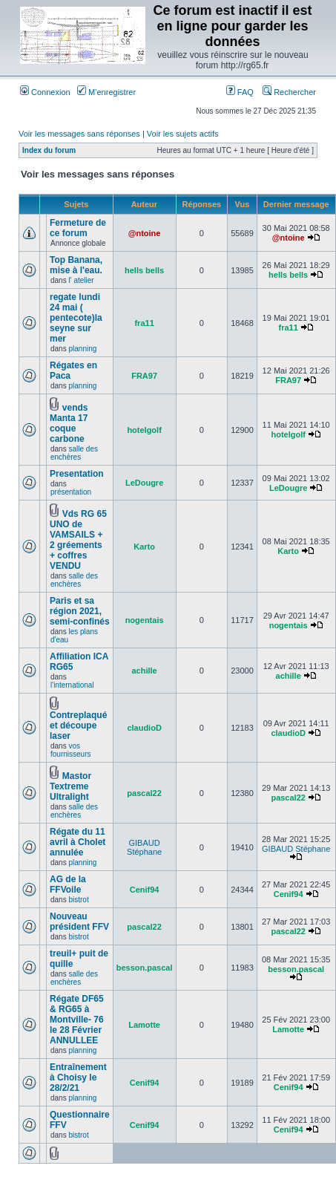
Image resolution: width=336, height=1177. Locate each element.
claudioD (144, 727)
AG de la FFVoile (68, 884)
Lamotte (144, 1024)
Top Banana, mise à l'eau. (76, 265)
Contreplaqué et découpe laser (78, 725)
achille (144, 670)
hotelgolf (144, 430)
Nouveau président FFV (79, 921)
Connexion (45, 92)
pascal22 (144, 793)
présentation (70, 492)
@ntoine (144, 233)
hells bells (144, 270)
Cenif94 (144, 889)
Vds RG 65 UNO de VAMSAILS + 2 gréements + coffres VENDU (78, 540)
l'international (72, 685)
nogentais (144, 620)
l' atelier (80, 280)
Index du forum (49, 150)
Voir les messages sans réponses (79, 133)
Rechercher (289, 92)
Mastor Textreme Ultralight (70, 786)
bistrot (78, 900)
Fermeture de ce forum (78, 228)
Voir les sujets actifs (183, 133)
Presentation (77, 474)
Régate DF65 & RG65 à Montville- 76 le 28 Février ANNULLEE (77, 1020)
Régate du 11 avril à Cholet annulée (77, 842)
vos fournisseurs (70, 750)
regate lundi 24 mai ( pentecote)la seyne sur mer (76, 318)
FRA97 (144, 375)
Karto (144, 546)
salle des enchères (74, 453)
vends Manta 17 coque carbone (69, 423)
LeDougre (144, 482)
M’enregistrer (106, 92)
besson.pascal (144, 967)
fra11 (144, 323)
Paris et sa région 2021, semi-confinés (80, 611)
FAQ (240, 92)
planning (82, 349)
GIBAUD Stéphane (144, 847)
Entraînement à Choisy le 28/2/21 (78, 1077)
